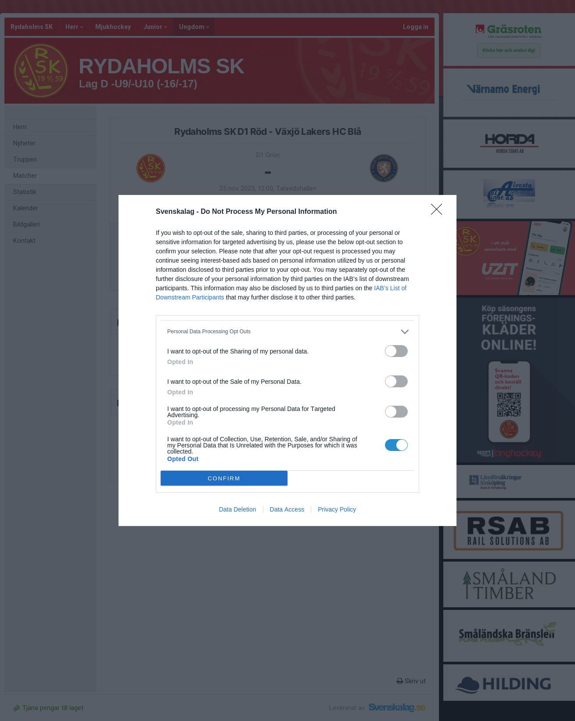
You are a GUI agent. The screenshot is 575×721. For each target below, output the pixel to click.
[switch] (396, 351)
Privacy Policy (337, 509)
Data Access (287, 509)
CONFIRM (224, 478)
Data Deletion (237, 509)
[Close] (439, 212)
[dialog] (287, 360)
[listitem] (287, 331)
